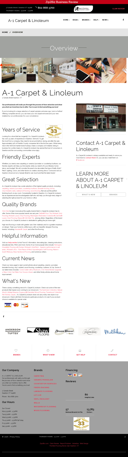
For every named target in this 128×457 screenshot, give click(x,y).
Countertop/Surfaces (45, 384)
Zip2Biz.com (44, 443)
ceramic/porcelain (15, 188)
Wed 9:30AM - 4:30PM (10, 417)
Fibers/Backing (41, 387)
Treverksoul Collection (54, 292)
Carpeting (39, 376)
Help (95, 20)
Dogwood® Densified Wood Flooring (32, 292)
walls (14, 191)
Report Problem (65, 443)
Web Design (84, 443)
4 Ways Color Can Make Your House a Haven (17, 272)
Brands (85, 20)
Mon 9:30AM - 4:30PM (9, 411)
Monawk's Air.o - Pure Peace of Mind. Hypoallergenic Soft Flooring (29, 249)
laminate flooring (43, 188)
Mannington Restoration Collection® (42, 216)
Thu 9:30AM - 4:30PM (9, 420)
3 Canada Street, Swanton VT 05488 (19, 7)
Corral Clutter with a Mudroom (29, 270)
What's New (88, 195)
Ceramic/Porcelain (43, 380)
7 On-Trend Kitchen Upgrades (51, 270)
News (105, 20)
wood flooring (35, 191)
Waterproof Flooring (45, 407)
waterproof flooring (23, 191)
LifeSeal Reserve (12, 292)
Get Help (80, 355)
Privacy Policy (15, 437)
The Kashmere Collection (48, 290)
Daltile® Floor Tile (45, 213)
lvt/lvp (52, 188)
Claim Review (118, 9)
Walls (37, 403)
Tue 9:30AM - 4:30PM (9, 414)
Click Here (5, 211)
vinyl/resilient (6, 191)
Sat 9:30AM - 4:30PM (9, 426)
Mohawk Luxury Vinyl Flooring (19, 216)
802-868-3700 (46, 7)
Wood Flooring (42, 410)
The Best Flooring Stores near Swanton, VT (64, 446)
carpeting (5, 188)
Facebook (80, 160)
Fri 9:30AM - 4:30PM (9, 423)
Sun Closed (6, 408)
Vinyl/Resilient (42, 399)
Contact (112, 355)
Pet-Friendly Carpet (8, 295)
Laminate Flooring (43, 391)
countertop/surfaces (30, 188)
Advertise (75, 443)
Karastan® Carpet (21, 229)
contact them (90, 158)
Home (65, 20)
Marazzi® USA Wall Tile (26, 218)
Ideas (75, 20)
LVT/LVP (38, 395)
